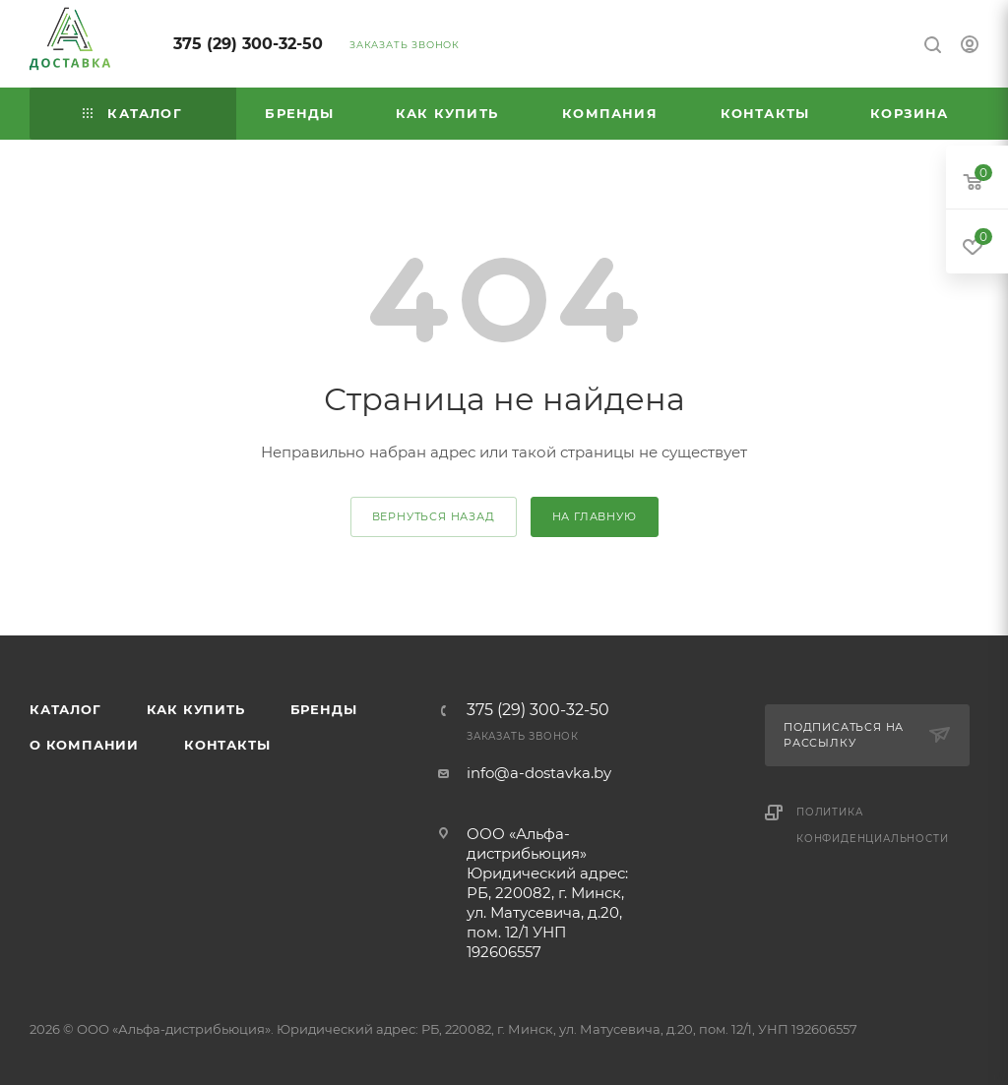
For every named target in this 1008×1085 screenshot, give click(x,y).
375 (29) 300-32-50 (248, 43)
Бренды (323, 709)
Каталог (65, 709)
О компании (84, 745)
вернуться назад (433, 516)
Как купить (196, 709)
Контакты (227, 745)
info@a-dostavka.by (539, 772)
